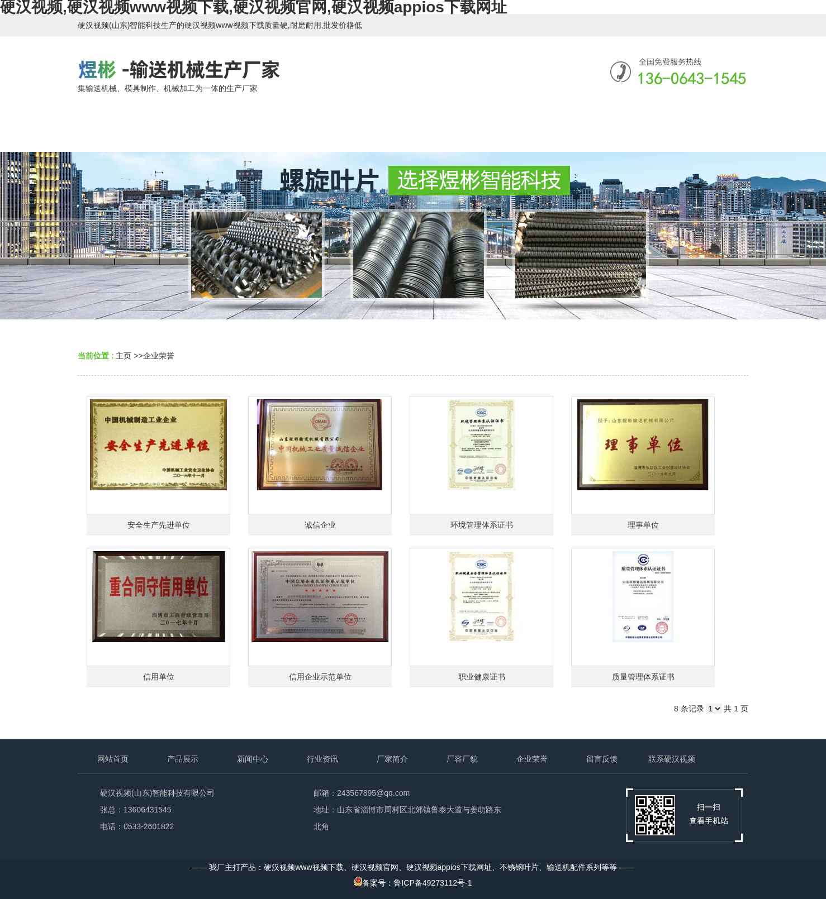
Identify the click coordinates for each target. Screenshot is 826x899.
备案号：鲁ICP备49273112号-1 (413, 882)
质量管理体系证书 (643, 676)
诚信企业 (320, 524)
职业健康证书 (481, 676)
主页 (123, 355)
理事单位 (643, 524)
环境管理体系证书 (481, 524)
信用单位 (158, 676)
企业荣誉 (158, 355)
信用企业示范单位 (320, 676)
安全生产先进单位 (158, 524)
